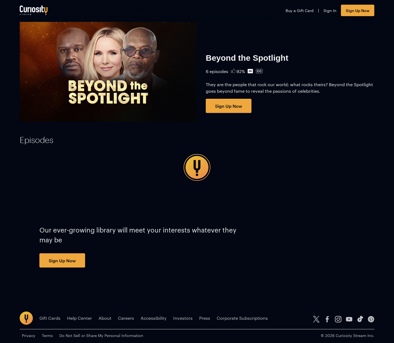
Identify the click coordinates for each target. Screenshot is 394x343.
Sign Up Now (357, 10)
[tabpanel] (197, 167)
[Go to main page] (33, 10)
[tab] (36, 140)
